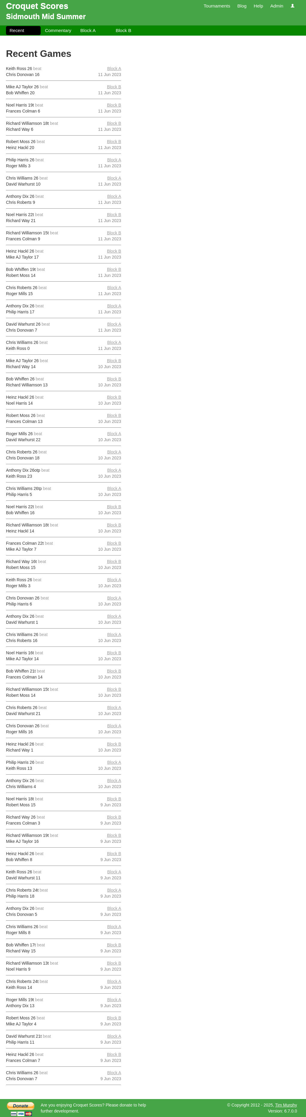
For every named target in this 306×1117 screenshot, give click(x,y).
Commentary (58, 30)
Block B (123, 30)
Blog (242, 5)
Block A (88, 30)
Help (258, 5)
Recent (17, 30)
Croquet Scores (37, 5)
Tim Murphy (286, 1105)
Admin (276, 5)
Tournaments (217, 5)
